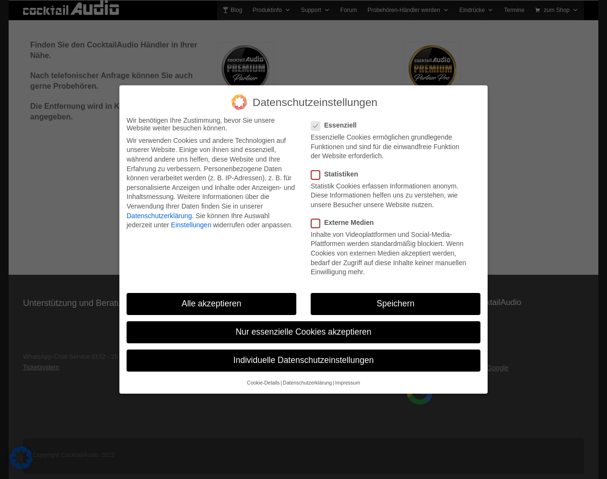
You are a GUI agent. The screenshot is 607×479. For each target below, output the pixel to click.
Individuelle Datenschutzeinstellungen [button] (303, 354)
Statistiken (337, 168)
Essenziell (337, 119)
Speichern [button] (396, 297)
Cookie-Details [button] (263, 376)
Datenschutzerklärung (159, 209)
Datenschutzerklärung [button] (307, 376)
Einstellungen (191, 218)
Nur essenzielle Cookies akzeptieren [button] (303, 325)
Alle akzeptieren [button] (212, 297)
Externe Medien (345, 216)
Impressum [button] (347, 376)
